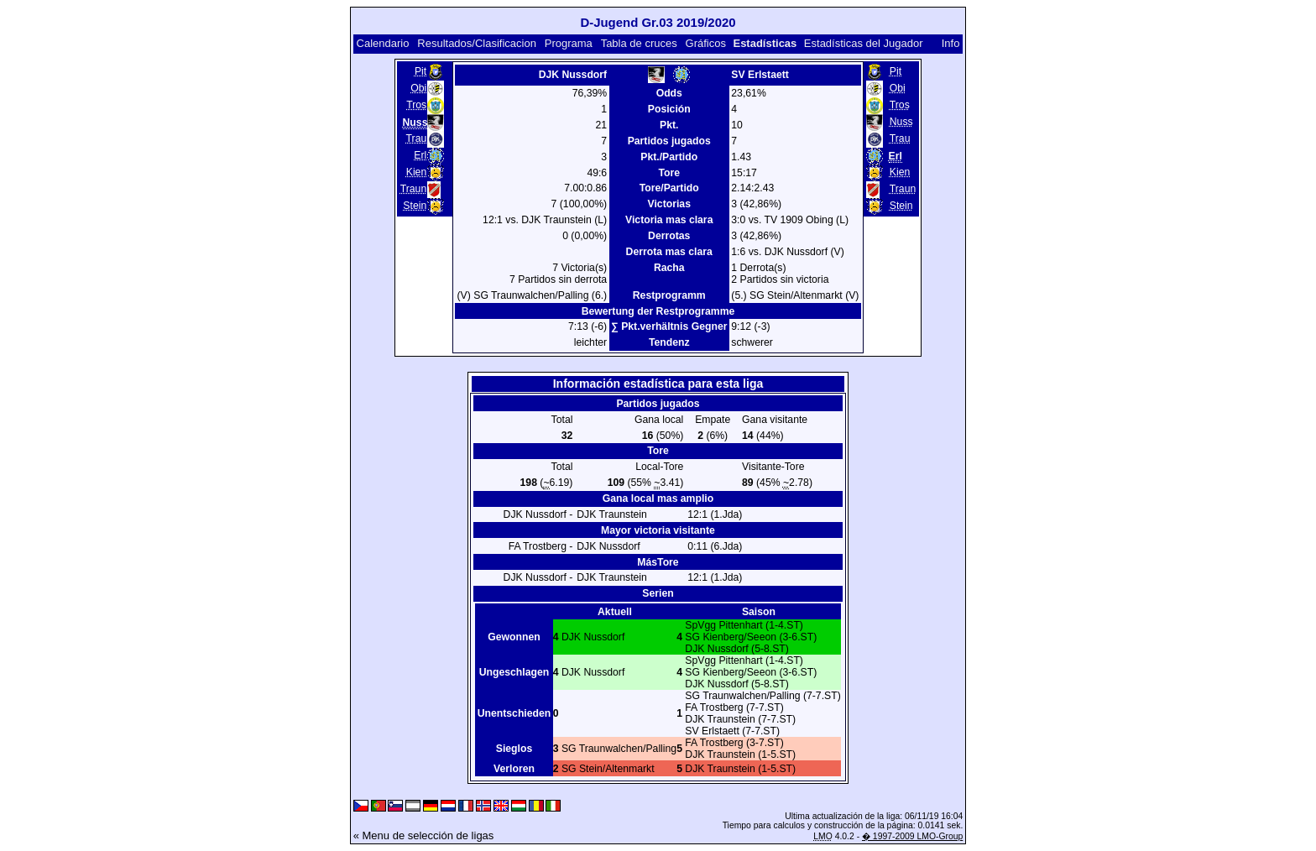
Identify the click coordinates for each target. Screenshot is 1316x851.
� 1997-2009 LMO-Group (912, 836)
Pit (420, 71)
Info (951, 43)
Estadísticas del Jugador (863, 43)
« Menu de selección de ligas (423, 835)
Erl (420, 155)
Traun (413, 189)
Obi (418, 88)
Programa (569, 43)
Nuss (901, 122)
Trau (416, 138)
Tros (416, 105)
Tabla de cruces (639, 43)
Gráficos (706, 43)
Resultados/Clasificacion (476, 43)
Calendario (383, 43)
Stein (414, 205)
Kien (416, 172)
